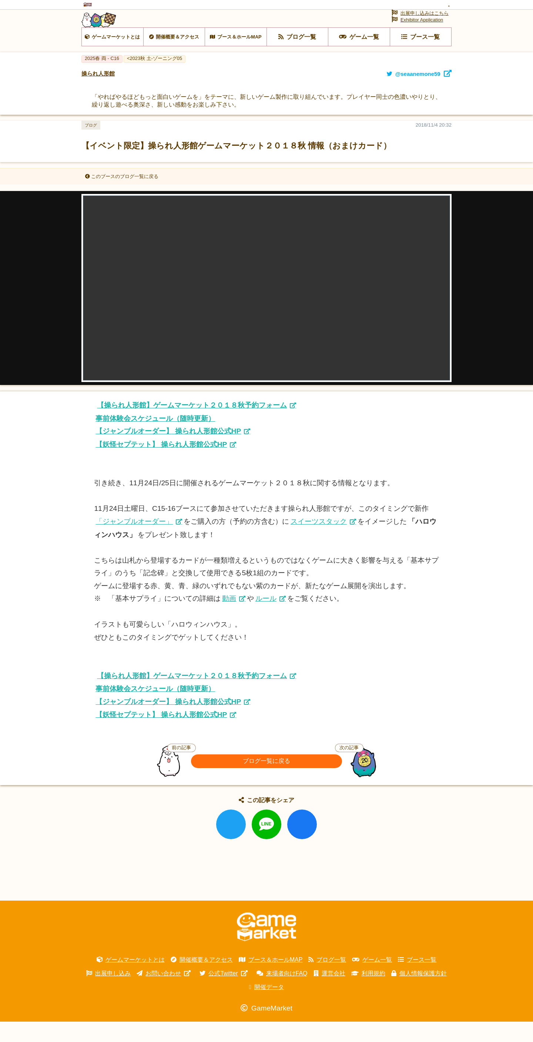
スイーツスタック (319, 542)
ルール (265, 619)
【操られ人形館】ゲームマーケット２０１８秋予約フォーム (192, 425)
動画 (229, 619)
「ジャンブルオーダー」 (134, 542)
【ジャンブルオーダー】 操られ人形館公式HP (168, 451)
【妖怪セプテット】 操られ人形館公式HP (161, 464)
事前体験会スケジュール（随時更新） (155, 438)
